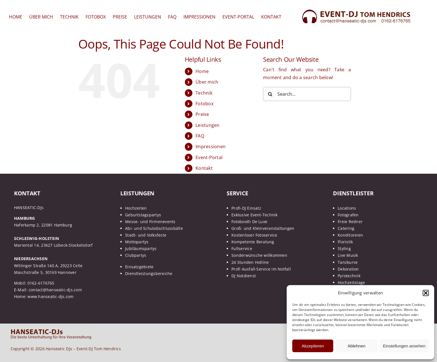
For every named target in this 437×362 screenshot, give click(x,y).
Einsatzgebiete (139, 266)
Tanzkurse (348, 262)
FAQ (200, 136)
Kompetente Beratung (252, 241)
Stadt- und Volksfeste (145, 235)
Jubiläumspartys (141, 248)
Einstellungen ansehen (404, 345)
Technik (204, 93)
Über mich (207, 82)
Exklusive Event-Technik (254, 214)
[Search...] (307, 94)
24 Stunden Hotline (250, 262)
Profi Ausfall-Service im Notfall (261, 269)
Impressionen (211, 146)
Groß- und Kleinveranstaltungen (262, 228)
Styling (344, 248)
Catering (346, 228)
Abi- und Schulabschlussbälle (154, 228)
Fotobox (204, 103)
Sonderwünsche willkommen (259, 255)
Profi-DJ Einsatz (246, 208)
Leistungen (207, 125)
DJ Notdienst (243, 275)
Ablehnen (356, 345)
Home (202, 71)
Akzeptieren (313, 345)
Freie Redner (350, 221)
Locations (347, 208)
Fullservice (241, 248)
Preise (202, 114)
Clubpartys (135, 255)
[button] (426, 293)
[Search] (270, 94)
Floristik (345, 241)
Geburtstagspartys (143, 214)
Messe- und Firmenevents (150, 221)
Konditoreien (350, 235)
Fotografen (348, 214)
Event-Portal (209, 157)
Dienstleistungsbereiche (149, 273)
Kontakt (204, 168)
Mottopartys (137, 241)
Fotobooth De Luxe (249, 221)
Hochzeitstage (351, 282)
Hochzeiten (136, 208)
